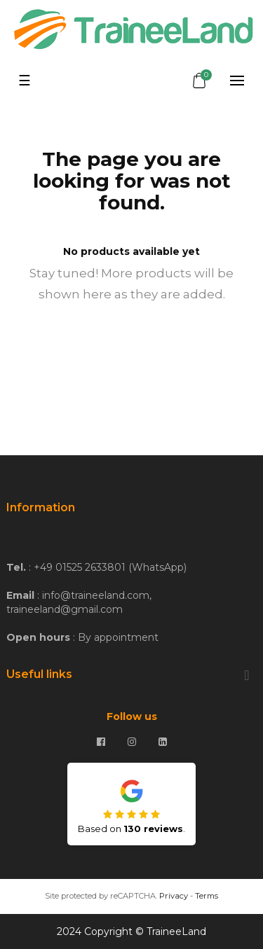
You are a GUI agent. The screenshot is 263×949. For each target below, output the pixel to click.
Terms (206, 896)
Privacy (173, 896)
